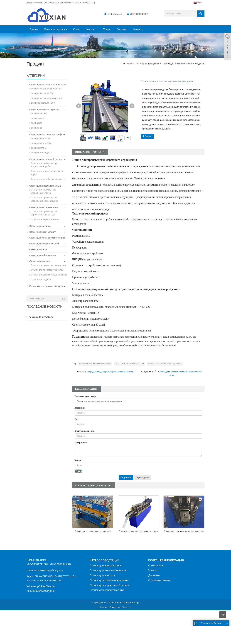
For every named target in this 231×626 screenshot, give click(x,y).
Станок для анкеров (39, 258)
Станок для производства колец (47, 267)
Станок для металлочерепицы (44, 109)
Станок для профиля (102, 575)
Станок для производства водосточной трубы (44, 163)
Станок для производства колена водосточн (184, 531)
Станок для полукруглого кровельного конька (43, 189)
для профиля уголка (41, 142)
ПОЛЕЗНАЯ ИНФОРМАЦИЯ (166, 560)
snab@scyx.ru (115, 14)
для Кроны (36, 127)
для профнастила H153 (43, 102)
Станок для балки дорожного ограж (47, 235)
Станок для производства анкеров (48, 262)
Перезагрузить (142, 477)
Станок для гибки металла (42, 252)
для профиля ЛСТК (40, 137)
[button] (66, 29)
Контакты (138, 29)
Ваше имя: (80, 408)
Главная (34, 29)
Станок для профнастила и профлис (47, 84)
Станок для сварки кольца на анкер (49, 271)
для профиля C (39, 147)
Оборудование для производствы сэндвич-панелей (110, 371)
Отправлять (125, 477)
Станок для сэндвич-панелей (44, 241)
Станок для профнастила (105, 565)
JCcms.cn (126, 607)
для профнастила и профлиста (46, 88)
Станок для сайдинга (40, 223)
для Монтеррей (39, 113)
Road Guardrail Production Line (129, 363)
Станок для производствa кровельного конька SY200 (44, 197)
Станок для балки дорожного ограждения (183, 63)
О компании (155, 565)
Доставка (122, 29)
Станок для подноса (41, 276)
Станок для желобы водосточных (48, 177)
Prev (78, 105)
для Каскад (36, 122)
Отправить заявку (159, 580)
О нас (76, 29)
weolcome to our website (41, 313)
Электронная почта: (85, 431)
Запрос (147, 136)
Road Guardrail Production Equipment (165, 363)
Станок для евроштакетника (43, 205)
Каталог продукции (55, 29)
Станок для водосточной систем (45, 158)
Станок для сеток (38, 247)
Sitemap (134, 602)
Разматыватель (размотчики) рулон (47, 283)
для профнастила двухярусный (47, 98)
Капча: (78, 460)
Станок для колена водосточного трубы (47, 171)
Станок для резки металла (42, 229)
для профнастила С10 (42, 93)
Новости (91, 29)
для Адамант (37, 117)
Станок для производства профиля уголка (138, 531)
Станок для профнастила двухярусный (93, 531)
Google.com (115, 607)
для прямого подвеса (41, 151)
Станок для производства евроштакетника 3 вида (44, 211)
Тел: (77, 419)
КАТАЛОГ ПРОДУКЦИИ (104, 560)
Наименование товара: (86, 396)
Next (131, 105)
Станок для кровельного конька (45, 184)
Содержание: (81, 442)
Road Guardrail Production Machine (95, 363)
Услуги (107, 29)
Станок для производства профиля (47, 133)
